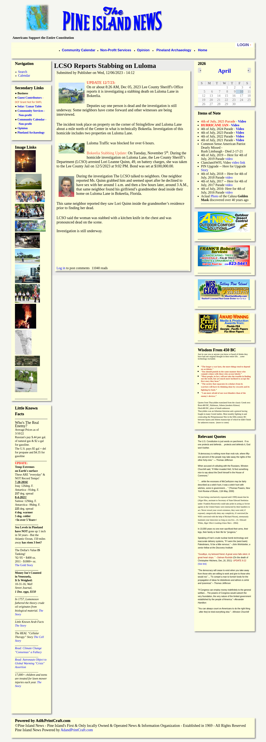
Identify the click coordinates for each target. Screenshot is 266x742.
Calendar (24, 75)
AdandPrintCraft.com (76, 730)
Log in (61, 268)
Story (204, 170)
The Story (20, 625)
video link (238, 162)
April (224, 71)
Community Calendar (78, 50)
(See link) (202, 564)
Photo (214, 196)
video (229, 159)
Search (22, 72)
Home (202, 50)
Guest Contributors (29, 97)
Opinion (143, 50)
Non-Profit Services (115, 50)
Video (240, 136)
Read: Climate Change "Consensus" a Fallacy (28, 648)
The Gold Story (24, 565)
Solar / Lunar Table (29, 106)
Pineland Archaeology (173, 50)
